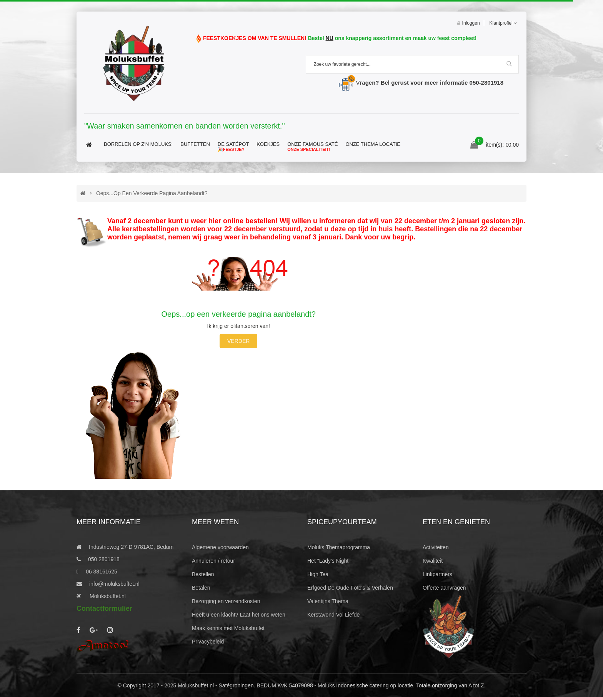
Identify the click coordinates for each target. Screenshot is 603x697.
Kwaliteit (433, 561)
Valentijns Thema (327, 601)
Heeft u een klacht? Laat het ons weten (238, 615)
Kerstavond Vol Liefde (333, 615)
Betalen (201, 588)
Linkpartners (437, 574)
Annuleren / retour (213, 561)
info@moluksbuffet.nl (114, 584)
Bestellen (203, 574)
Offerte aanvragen (444, 588)
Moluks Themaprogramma (338, 547)
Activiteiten (436, 547)
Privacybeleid (208, 641)
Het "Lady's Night (327, 561)
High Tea (317, 574)
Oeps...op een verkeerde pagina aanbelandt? (152, 193)
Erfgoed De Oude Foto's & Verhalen (350, 588)
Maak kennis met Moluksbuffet (228, 628)
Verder (238, 341)
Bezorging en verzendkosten (226, 601)
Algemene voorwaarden (220, 547)
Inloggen (468, 23)
